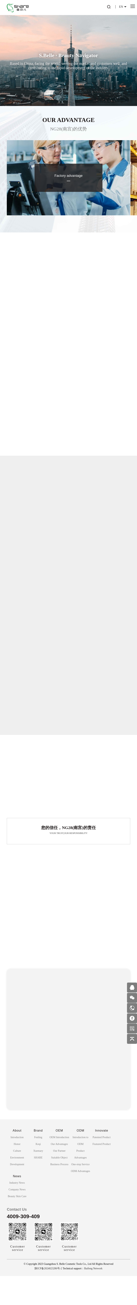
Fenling (38, 1166)
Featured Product (101, 1173)
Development (17, 1193)
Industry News (17, 1211)
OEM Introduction (59, 1166)
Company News (17, 1218)
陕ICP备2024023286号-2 (48, 1297)
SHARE (38, 1186)
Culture (17, 1179)
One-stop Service (80, 1193)
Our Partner (59, 1179)
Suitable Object (59, 1186)
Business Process (59, 1193)
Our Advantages (59, 1173)
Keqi (38, 1173)
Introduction (17, 1166)
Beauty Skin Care (17, 1225)
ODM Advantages (80, 1200)
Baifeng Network (93, 1297)
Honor (17, 1173)
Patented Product (102, 1166)
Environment (17, 1186)
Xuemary (38, 1179)
